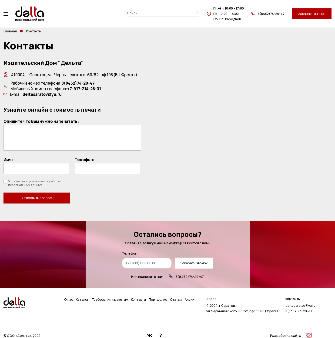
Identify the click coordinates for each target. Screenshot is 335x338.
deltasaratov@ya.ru (42, 94)
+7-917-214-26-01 (84, 88)
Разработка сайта (285, 325)
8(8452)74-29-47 (271, 13)
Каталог (82, 289)
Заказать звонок (311, 13)
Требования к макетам (110, 289)
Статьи (176, 289)
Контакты (138, 289)
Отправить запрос (108, 185)
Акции (189, 289)
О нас (68, 289)
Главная (10, 31)
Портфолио (158, 289)
